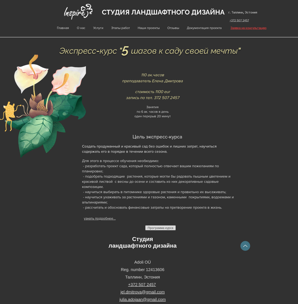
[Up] (245, 246)
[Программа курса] (160, 227)
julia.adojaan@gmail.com (142, 299)
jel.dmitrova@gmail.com (143, 292)
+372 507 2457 (239, 20)
